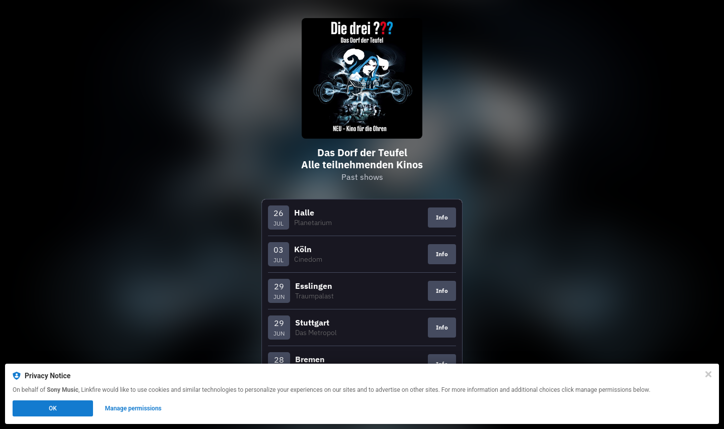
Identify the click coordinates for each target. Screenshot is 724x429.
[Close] (708, 374)
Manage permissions (133, 408)
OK (53, 408)
